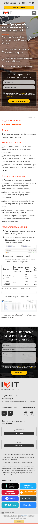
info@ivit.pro (10, 3)
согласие (23, 93)
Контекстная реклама (12, 124)
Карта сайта (9, 513)
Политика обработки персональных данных (18, 455)
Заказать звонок (19, 7)
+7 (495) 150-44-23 (26, 3)
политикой (10, 96)
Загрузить (19, 433)
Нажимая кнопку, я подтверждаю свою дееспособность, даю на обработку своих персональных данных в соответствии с (20, 94)
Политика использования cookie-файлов (17, 462)
